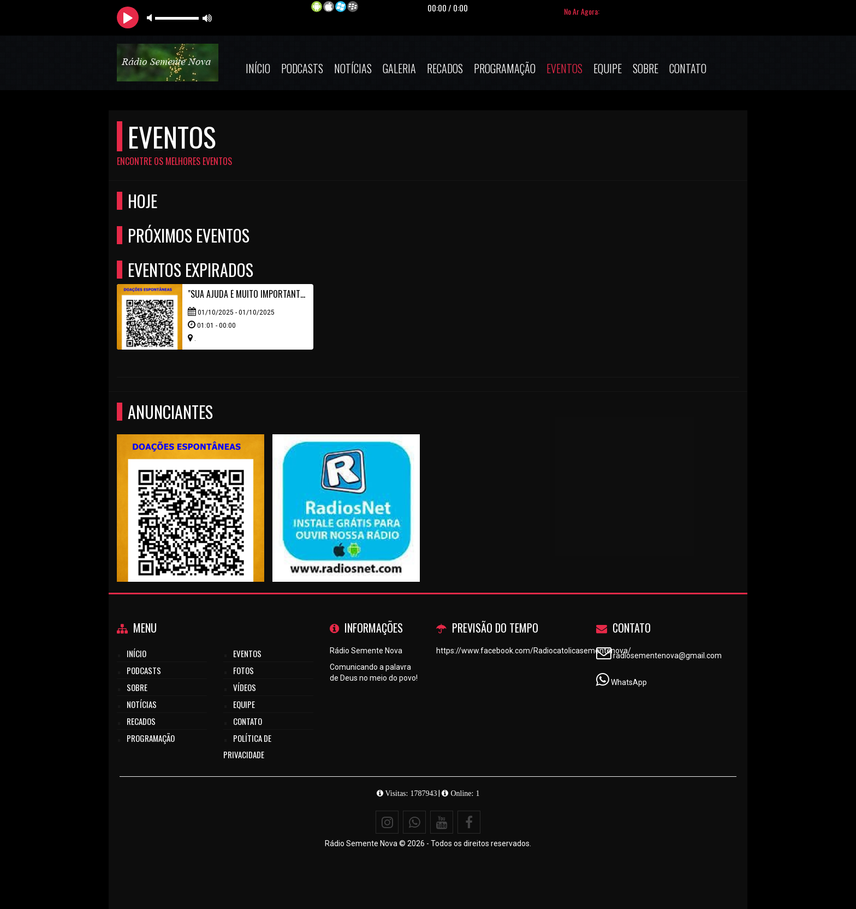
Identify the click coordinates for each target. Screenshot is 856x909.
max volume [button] (207, 18)
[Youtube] (441, 822)
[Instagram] (387, 822)
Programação (505, 68)
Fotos (243, 670)
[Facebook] (468, 822)
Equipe (607, 68)
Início (258, 68)
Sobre (645, 68)
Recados (445, 68)
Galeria (399, 68)
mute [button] (151, 18)
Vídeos (244, 687)
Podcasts (302, 68)
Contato (687, 68)
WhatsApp (629, 682)
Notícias (353, 68)
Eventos (564, 68)
